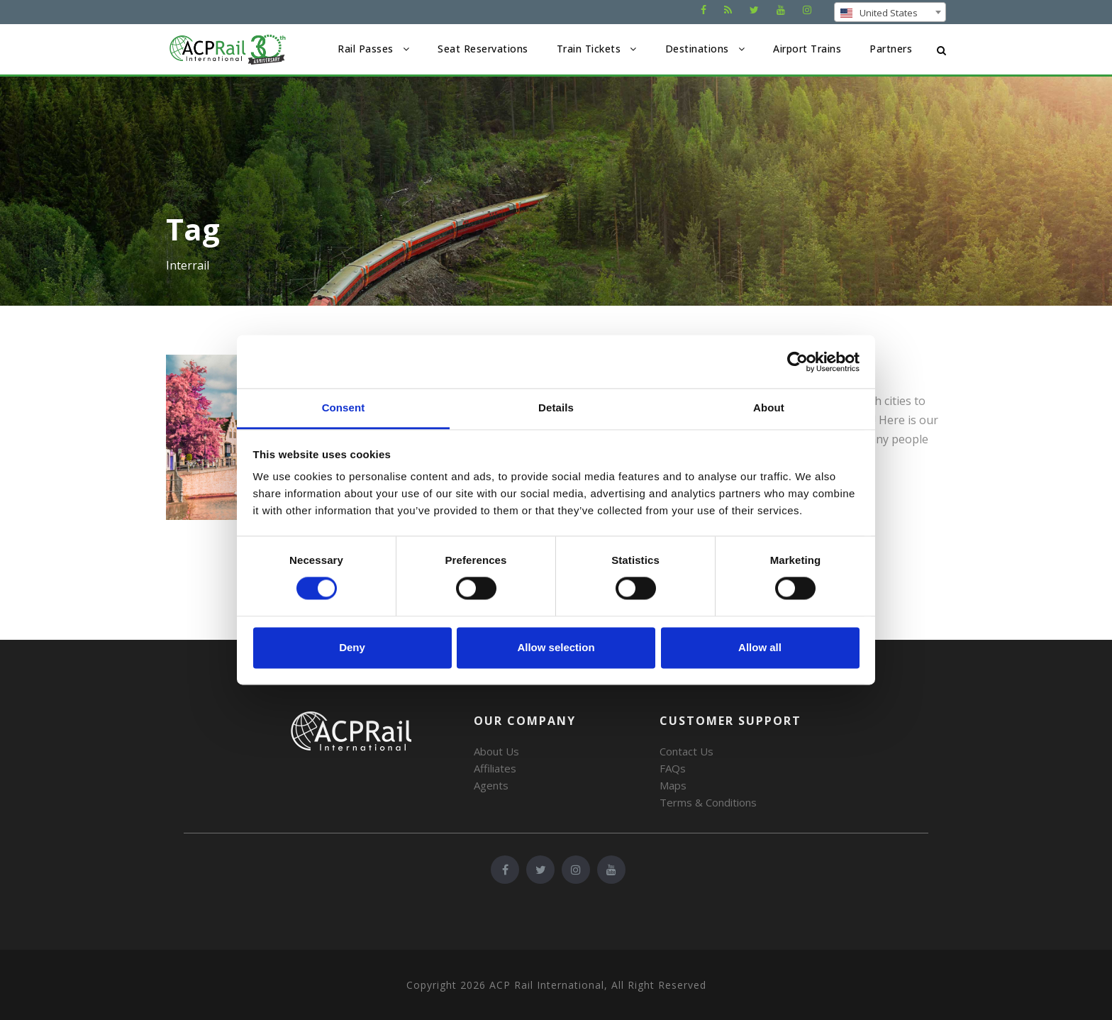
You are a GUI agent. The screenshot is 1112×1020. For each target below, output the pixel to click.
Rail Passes (366, 48)
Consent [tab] (343, 407)
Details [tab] (556, 407)
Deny (352, 647)
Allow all (760, 647)
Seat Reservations (483, 48)
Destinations (697, 48)
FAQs (673, 768)
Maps (673, 785)
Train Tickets (589, 48)
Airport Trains (807, 48)
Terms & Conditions (708, 802)
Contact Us (686, 751)
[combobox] (890, 12)
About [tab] (768, 407)
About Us (496, 751)
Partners (890, 48)
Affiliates (495, 768)
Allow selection (555, 647)
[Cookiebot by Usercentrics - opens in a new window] (797, 361)
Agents (491, 785)
